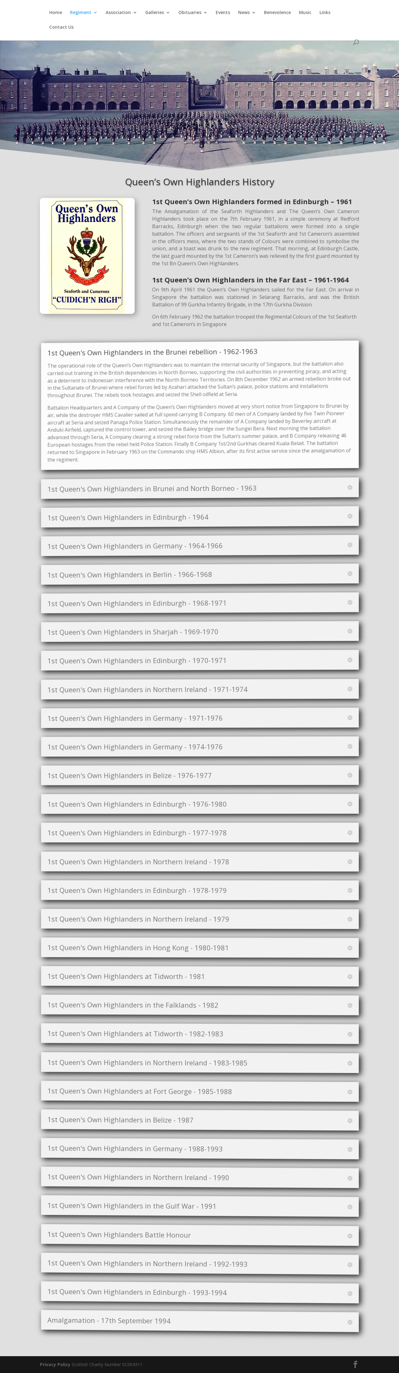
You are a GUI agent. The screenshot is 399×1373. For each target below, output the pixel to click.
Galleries (154, 12)
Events (223, 12)
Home (55, 12)
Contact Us (61, 27)
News (244, 12)
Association (118, 12)
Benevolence (277, 12)
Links (325, 12)
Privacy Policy (55, 1364)
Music (305, 12)
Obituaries (189, 12)
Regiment (80, 12)
